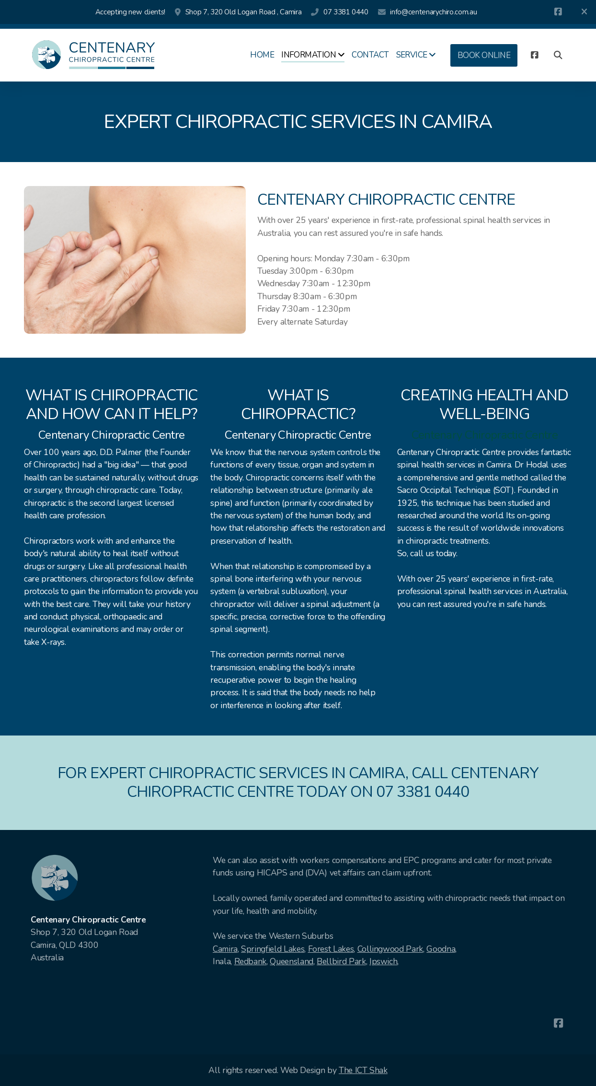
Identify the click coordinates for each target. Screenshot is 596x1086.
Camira (225, 949)
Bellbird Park (341, 961)
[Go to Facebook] (558, 12)
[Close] (584, 12)
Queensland (291, 961)
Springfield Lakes (272, 949)
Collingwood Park (390, 949)
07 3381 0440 (345, 12)
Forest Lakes (331, 949)
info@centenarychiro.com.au (433, 12)
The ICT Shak (363, 1070)
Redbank (250, 961)
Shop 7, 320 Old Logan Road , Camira (243, 12)
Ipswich (383, 961)
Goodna (440, 949)
